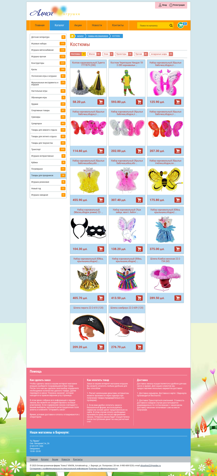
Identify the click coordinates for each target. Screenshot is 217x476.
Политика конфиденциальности (103, 468)
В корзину (100, 102)
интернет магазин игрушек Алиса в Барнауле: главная (73, 36)
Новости (97, 25)
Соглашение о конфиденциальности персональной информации (59, 468)
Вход (164, 5)
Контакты (118, 25)
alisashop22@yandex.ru (150, 465)
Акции (78, 25)
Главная (41, 25)
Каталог (62, 23)
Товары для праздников (98, 36)
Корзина (180, 25)
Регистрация (179, 5)
